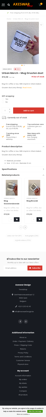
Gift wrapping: (8, 96)
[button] (21, 65)
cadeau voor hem (14, 236)
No (7, 102)
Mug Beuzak (32, 201)
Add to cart (28, 110)
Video (17, 69)
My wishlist (23, 387)
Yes (7, 99)
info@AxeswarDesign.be (24, 311)
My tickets (23, 383)
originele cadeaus (23, 240)
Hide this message (35, 411)
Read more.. (27, 87)
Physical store (23, 364)
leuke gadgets (31, 236)
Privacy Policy (23, 353)
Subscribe (34, 268)
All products (23, 395)
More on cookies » (23, 414)
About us (23, 337)
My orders (23, 379)
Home (9, 19)
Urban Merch (7, 69)
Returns (23, 349)
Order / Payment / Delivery (23, 341)
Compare (23, 391)
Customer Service (23, 360)
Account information (23, 375)
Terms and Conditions (23, 356)
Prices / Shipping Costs (23, 345)
